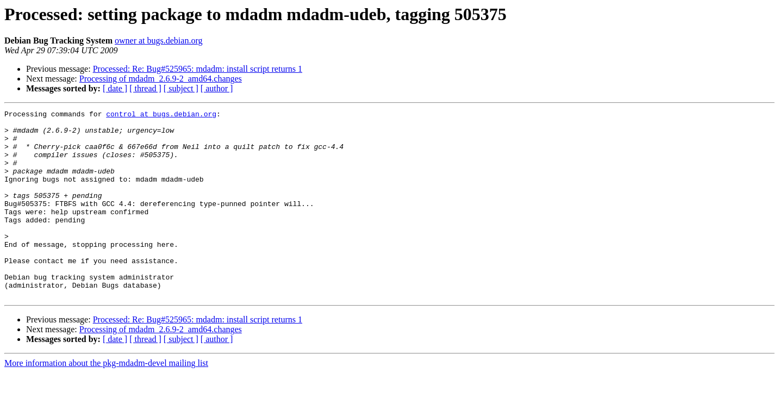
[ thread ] (145, 88)
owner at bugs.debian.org (158, 40)
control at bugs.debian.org (161, 115)
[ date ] (115, 88)
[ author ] (217, 88)
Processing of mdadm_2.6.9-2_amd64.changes (160, 78)
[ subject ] (181, 88)
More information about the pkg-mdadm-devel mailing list (106, 400)
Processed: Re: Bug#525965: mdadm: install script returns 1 (197, 68)
